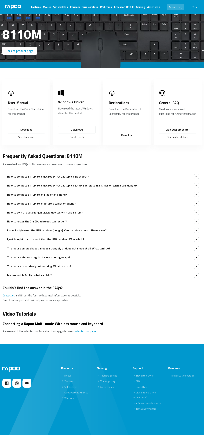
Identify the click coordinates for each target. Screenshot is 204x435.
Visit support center (177, 123)
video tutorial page (85, 325)
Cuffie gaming (107, 380)
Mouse (67, 369)
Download (26, 123)
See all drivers (77, 131)
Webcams (69, 392)
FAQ (138, 375)
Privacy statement (186, 431)
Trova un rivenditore (146, 402)
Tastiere (68, 375)
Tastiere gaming (108, 369)
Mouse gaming (107, 375)
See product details (178, 131)
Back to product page (19, 50)
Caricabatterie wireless (76, 386)
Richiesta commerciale (182, 369)
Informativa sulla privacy (148, 397)
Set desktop (70, 380)
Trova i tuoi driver (144, 369)
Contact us (9, 289)
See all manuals (26, 131)
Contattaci (141, 380)
